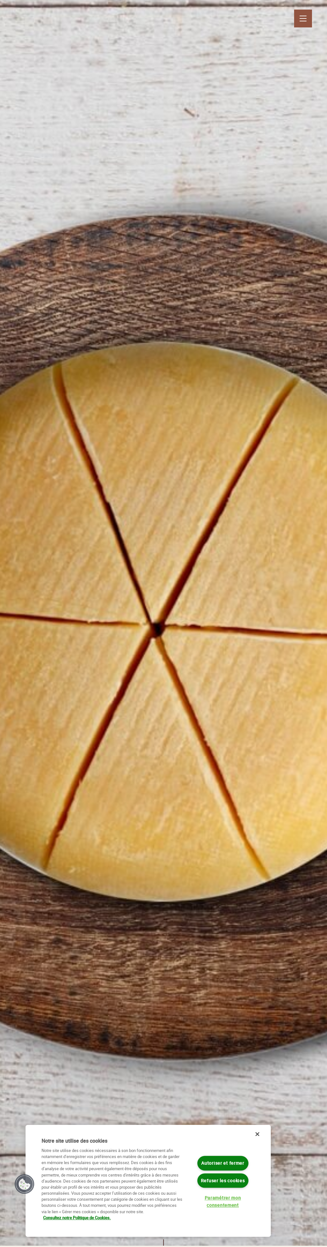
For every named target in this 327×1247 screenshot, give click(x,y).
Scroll (163, 1234)
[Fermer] (257, 1134)
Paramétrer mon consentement (223, 1201)
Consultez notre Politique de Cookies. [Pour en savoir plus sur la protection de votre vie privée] (77, 1218)
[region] (148, 1181)
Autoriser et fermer (222, 1163)
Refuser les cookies (223, 1180)
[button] (24, 1184)
